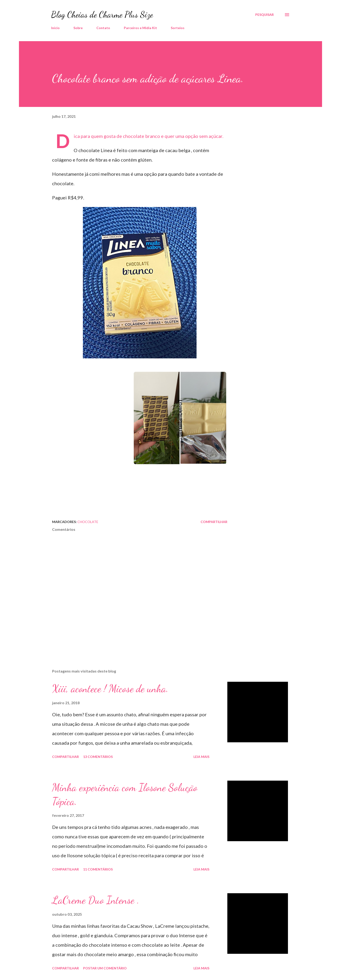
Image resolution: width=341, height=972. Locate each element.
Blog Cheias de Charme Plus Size (102, 14)
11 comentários (98, 869)
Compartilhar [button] (214, 522)
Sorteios (177, 28)
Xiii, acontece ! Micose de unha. (110, 688)
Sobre (78, 28)
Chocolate (87, 522)
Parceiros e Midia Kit (140, 28)
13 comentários (98, 757)
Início (55, 28)
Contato (103, 28)
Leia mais (201, 757)
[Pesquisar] (264, 14)
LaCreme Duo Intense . (95, 900)
